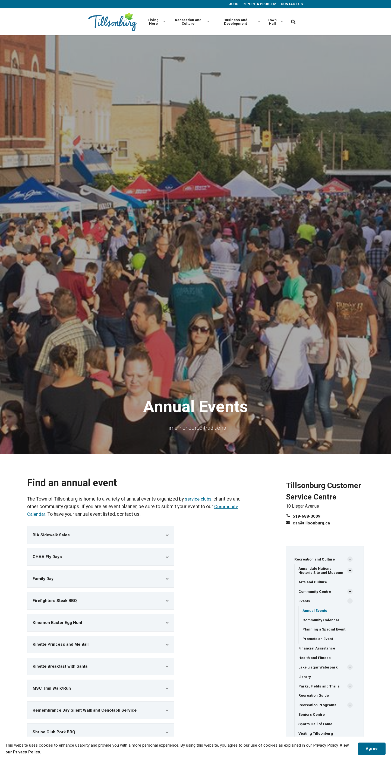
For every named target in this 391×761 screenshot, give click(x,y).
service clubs (199, 499)
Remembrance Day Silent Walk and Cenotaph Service (101, 716)
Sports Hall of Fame (316, 726)
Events (304, 601)
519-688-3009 (306, 516)
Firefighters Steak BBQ (101, 603)
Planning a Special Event (324, 630)
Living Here (156, 21)
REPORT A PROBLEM (259, 4)
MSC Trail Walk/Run (101, 693)
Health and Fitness (315, 659)
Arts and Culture (313, 582)
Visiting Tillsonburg (316, 736)
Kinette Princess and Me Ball (101, 648)
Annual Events (314, 611)
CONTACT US (291, 4)
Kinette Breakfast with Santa (101, 671)
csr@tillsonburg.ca (312, 523)
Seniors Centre (312, 717)
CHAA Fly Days (101, 558)
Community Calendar (321, 621)
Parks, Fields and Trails (320, 688)
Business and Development (241, 21)
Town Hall (275, 21)
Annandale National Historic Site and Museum (321, 570)
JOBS (233, 4)
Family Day (101, 580)
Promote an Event (318, 640)
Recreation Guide (314, 697)
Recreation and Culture (191, 21)
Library (304, 678)
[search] (293, 21)
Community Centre (315, 592)
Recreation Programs (318, 707)
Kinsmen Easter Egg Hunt (101, 626)
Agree (371, 748)
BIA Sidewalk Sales (101, 535)
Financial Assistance (317, 649)
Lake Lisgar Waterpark (318, 669)
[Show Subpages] (350, 559)
